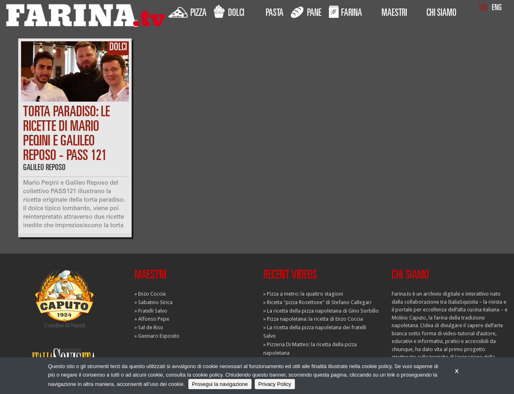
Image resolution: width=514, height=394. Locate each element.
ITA (483, 8)
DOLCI (229, 12)
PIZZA (187, 12)
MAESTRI (394, 14)
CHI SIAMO (441, 14)
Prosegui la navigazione (220, 384)
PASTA (275, 14)
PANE (306, 12)
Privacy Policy (274, 384)
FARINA (345, 12)
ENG (497, 8)
